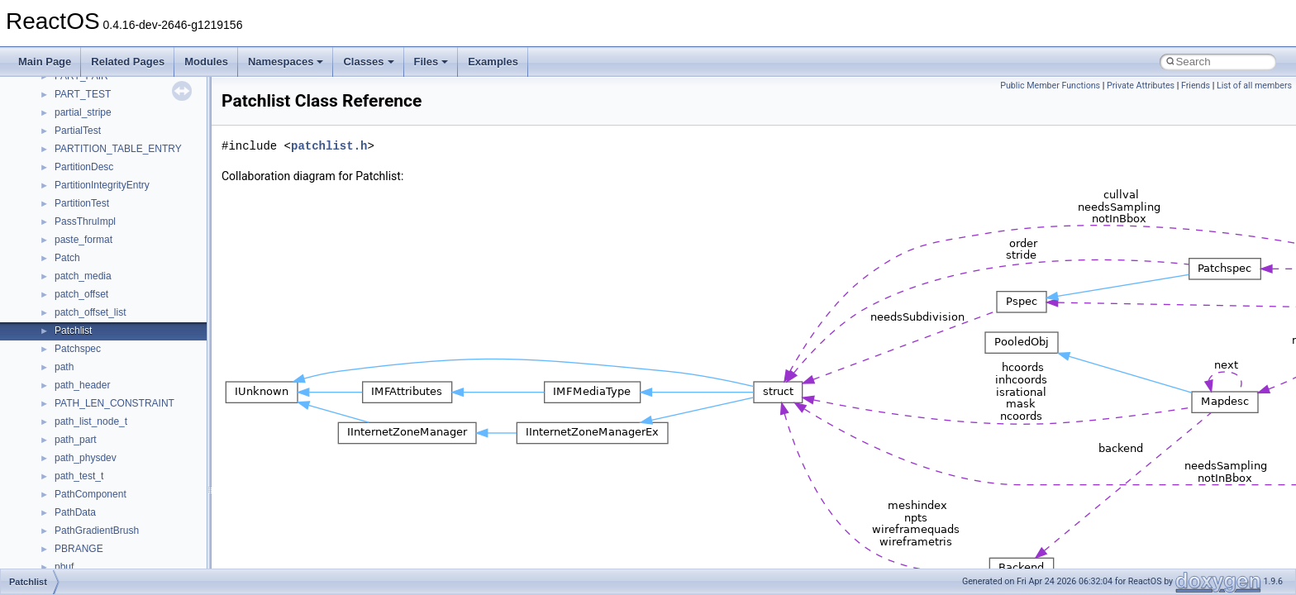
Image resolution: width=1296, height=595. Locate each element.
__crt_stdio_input (92, 385)
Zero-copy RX (58, 149)
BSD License (56, 239)
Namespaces (286, 61)
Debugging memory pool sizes (94, 112)
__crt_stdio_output (95, 403)
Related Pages (127, 61)
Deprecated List (63, 294)
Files (431, 61)
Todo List (48, 276)
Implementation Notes (76, 221)
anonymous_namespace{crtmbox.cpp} (139, 512)
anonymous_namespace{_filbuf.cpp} (134, 458)
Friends (1195, 85)
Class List (62, 367)
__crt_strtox (81, 421)
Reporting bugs (61, 130)
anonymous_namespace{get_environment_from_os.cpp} (179, 549)
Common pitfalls (63, 94)
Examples (493, 61)
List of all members (1254, 85)
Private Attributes (1140, 85)
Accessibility (81, 439)
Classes (368, 61)
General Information (72, 258)
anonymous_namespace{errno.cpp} (133, 530)
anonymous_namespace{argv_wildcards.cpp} (154, 476)
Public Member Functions (1050, 85)
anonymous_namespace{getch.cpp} (133, 567)
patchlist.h (329, 146)
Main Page (44, 61)
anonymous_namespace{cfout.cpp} (132, 494)
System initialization (71, 167)
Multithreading (59, 185)
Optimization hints (67, 203)
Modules (206, 61)
